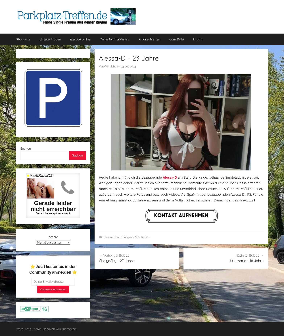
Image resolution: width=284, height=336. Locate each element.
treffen (145, 237)
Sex (137, 237)
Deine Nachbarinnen (114, 39)
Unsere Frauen (50, 39)
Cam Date (176, 39)
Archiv (53, 237)
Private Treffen (149, 39)
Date (118, 237)
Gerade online (80, 39)
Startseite (23, 39)
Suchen (25, 148)
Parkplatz (128, 237)
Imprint (198, 39)
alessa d (109, 237)
